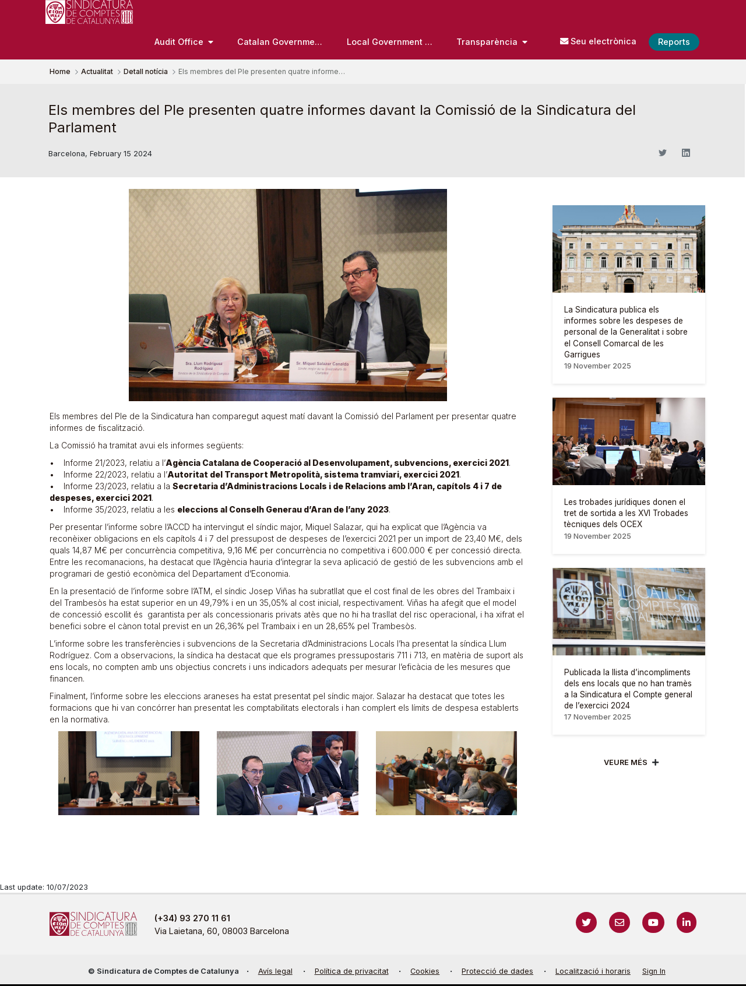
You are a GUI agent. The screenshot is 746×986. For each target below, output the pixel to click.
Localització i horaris (593, 971)
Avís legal (275, 971)
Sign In (654, 971)
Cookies (424, 971)
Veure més (626, 762)
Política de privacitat (352, 971)
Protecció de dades (497, 971)
